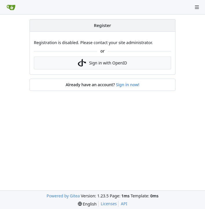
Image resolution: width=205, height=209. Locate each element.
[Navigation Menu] (197, 7)
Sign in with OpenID (102, 63)
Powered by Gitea (63, 196)
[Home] (11, 7)
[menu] (87, 204)
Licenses (109, 203)
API (124, 203)
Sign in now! (127, 84)
